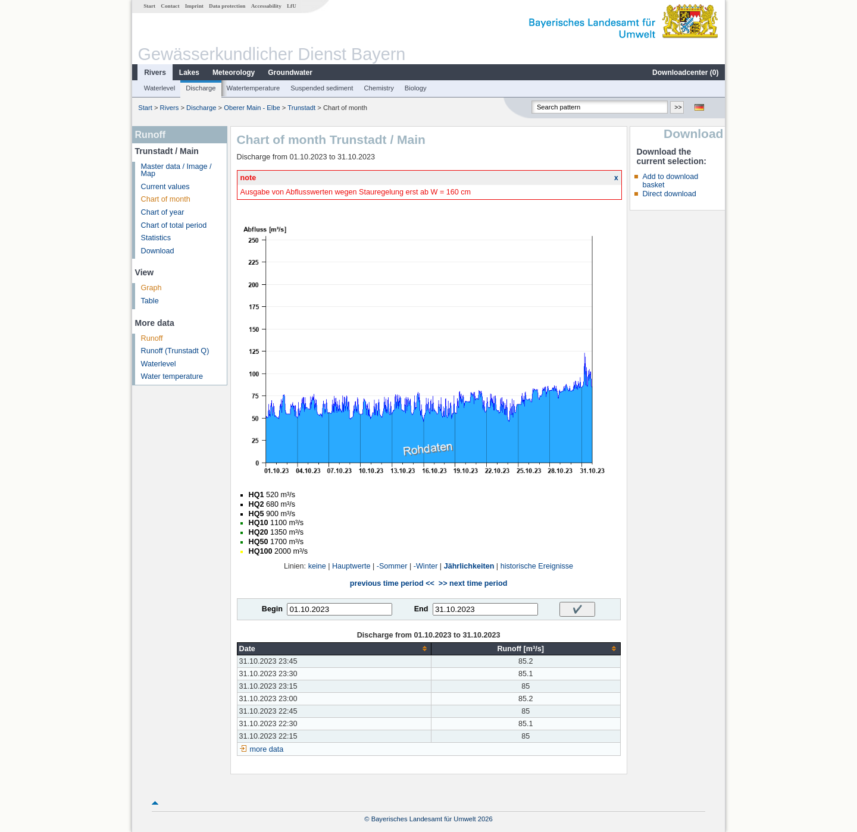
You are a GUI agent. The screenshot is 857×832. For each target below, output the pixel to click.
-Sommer (392, 566)
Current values (165, 187)
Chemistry (378, 88)
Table (150, 301)
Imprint (194, 6)
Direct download (669, 194)
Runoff (152, 338)
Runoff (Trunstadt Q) (175, 351)
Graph (151, 288)
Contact (170, 6)
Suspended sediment (321, 88)
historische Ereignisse (537, 566)
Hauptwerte (351, 566)
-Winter (426, 566)
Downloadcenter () (685, 72)
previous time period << (392, 583)
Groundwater (290, 72)
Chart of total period (174, 225)
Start (149, 6)
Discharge (200, 88)
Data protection (227, 6)
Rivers (155, 72)
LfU (291, 6)
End (421, 609)
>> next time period (473, 583)
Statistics (156, 238)
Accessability (266, 6)
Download (157, 251)
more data (267, 749)
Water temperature (172, 376)
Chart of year (162, 212)
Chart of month (165, 199)
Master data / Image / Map (176, 170)
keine (317, 566)
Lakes (189, 72)
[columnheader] (334, 648)
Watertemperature (253, 88)
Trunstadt (301, 107)
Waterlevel (159, 88)
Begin (272, 609)
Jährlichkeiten (469, 566)
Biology (416, 88)
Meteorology (233, 72)
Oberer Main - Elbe (252, 107)
